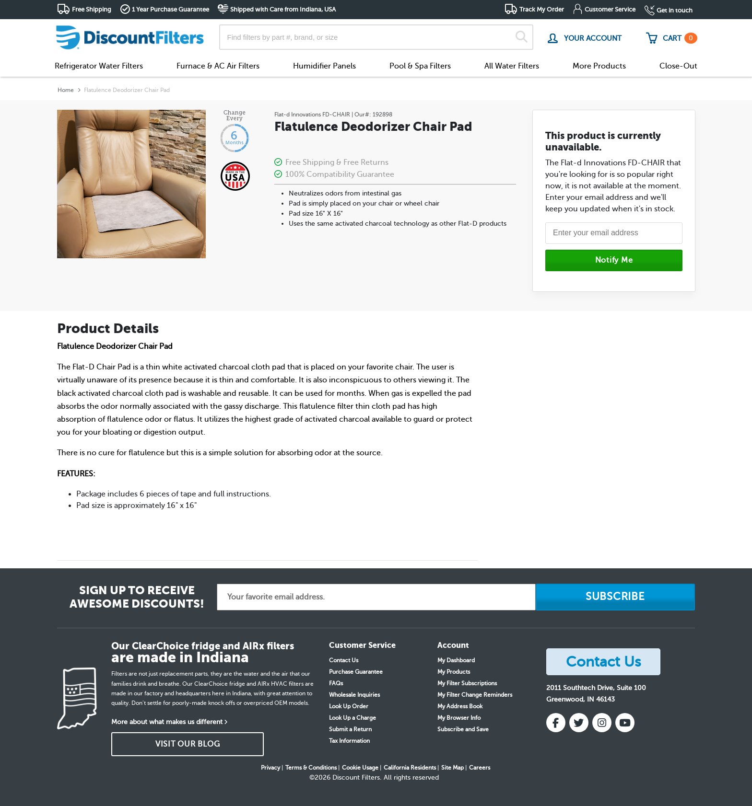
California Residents (410, 767)
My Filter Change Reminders (474, 694)
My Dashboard (456, 660)
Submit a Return (350, 729)
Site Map (452, 767)
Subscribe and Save (463, 729)
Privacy (270, 767)
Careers (479, 767)
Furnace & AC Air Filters (217, 66)
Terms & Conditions (311, 767)
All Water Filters (511, 66)
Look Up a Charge (352, 717)
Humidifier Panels (324, 66)
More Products (599, 66)
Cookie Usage (360, 767)
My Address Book (459, 706)
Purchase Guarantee (356, 671)
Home (66, 90)
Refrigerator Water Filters (99, 66)
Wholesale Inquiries (354, 694)
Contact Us (343, 660)
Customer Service (610, 9)
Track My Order (541, 9)
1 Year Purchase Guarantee (170, 9)
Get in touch (675, 10)
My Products (453, 671)
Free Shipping (91, 9)
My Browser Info (459, 717)
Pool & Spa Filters (420, 66)
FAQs (336, 683)
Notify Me (614, 260)
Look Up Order (348, 706)
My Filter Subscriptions (467, 683)
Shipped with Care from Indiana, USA (283, 9)
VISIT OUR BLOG (187, 744)
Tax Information (349, 740)
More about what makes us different (167, 721)
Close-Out (678, 66)
